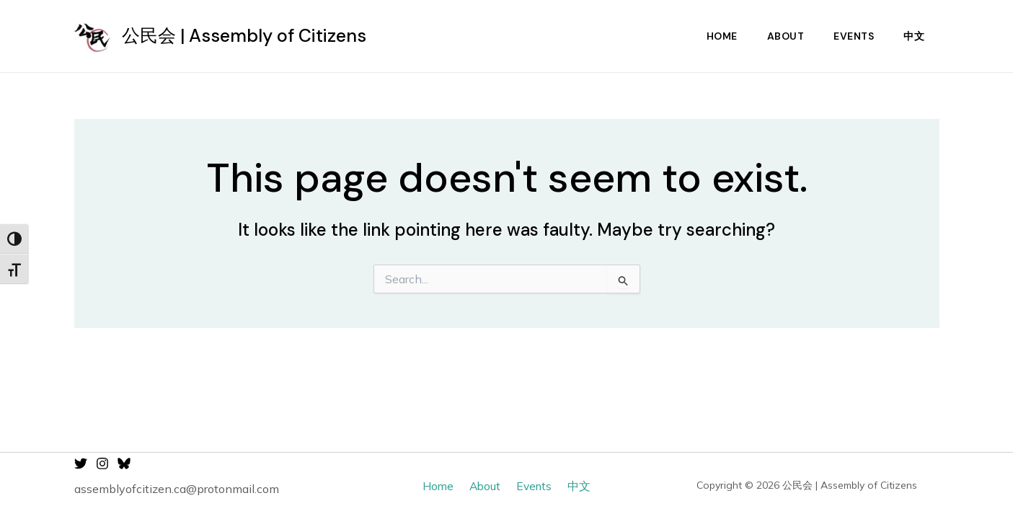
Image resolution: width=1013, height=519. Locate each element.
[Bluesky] (124, 463)
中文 (913, 36)
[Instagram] (102, 463)
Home (714, 36)
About (780, 36)
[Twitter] (80, 463)
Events (851, 36)
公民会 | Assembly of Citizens (244, 36)
